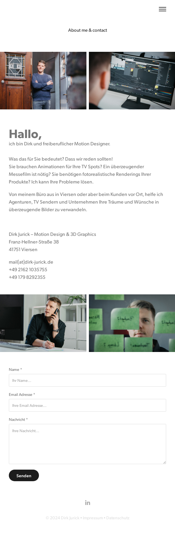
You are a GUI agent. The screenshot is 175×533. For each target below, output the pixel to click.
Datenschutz (117, 517)
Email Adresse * (22, 394)
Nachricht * (18, 419)
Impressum (93, 517)
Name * (15, 369)
